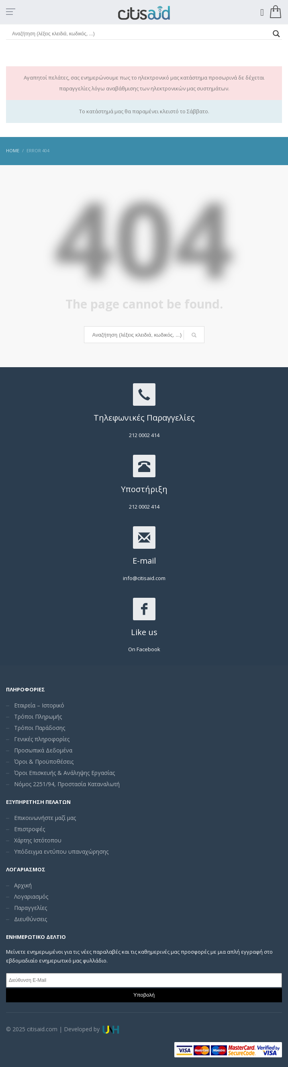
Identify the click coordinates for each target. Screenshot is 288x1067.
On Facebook (144, 649)
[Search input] (140, 33)
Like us (144, 632)
